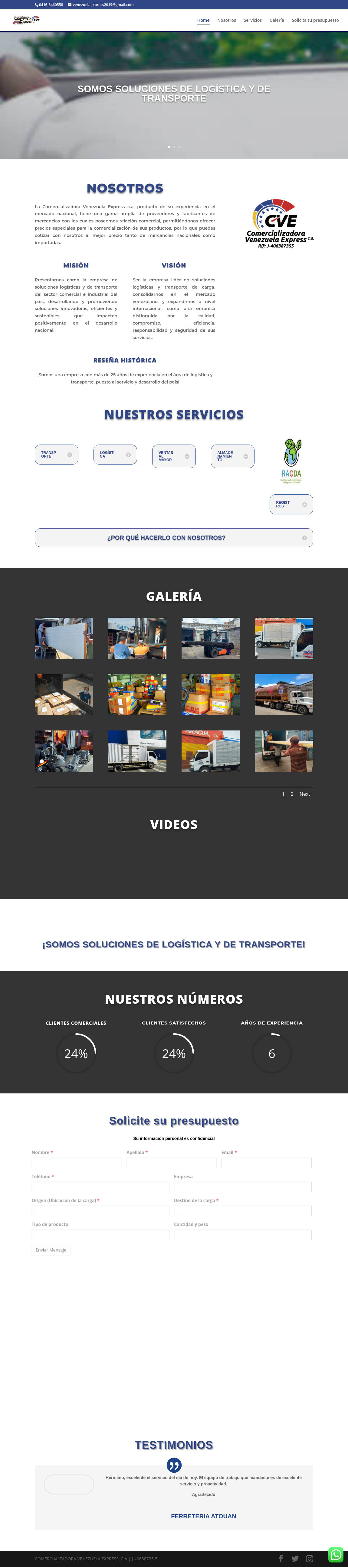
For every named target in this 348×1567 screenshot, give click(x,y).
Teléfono (98, 1188)
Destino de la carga (187, 1202)
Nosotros (226, 20)
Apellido (153, 1174)
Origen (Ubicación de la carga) (111, 1202)
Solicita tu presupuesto (315, 20)
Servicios (253, 20)
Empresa (179, 1188)
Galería (277, 20)
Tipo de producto (102, 1215)
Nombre (98, 1174)
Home (203, 20)
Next (305, 794)
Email (205, 1174)
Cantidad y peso (184, 1215)
